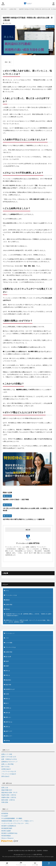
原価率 (7, 666)
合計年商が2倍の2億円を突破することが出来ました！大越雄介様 (23, 519)
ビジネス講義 (8, 642)
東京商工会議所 (6, 831)
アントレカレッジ (9, 633)
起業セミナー (8, 736)
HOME (5, 9)
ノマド (7, 638)
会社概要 (10, 850)
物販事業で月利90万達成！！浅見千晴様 (16, 499)
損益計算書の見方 (6, 790)
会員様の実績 (12, 9)
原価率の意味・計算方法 (8, 797)
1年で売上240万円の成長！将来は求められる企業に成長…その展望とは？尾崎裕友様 (28, 509)
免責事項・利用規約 (42, 850)
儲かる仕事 (8, 656)
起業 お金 (7, 712)
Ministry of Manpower (7, 838)
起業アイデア (8, 731)
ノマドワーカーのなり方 (8, 771)
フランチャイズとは (10, 647)
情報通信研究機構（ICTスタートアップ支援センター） (17, 821)
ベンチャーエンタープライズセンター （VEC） (15, 823)
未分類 (7, 694)
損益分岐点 (8, 680)
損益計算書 (8, 684)
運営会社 (7, 609)
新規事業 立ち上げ (10, 689)
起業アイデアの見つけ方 (8, 756)
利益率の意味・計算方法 (8, 795)
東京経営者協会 (6, 835)
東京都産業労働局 (6, 828)
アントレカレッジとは (11, 595)
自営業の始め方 (6, 769)
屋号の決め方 (5, 776)
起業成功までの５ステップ (9, 761)
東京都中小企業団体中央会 (9, 833)
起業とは (7, 726)
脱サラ (7, 703)
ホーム (7, 590)
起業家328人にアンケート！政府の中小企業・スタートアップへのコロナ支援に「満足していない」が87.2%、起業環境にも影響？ (28, 621)
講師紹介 (7, 600)
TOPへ (49, 863)
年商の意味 (4, 802)
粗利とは (7, 698)
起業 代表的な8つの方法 (9, 759)
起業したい (8, 717)
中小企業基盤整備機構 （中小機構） (12, 818)
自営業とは (8, 708)
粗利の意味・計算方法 (8, 800)
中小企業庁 (4, 816)
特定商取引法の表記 (19, 850)
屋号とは (7, 670)
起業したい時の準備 (7, 764)
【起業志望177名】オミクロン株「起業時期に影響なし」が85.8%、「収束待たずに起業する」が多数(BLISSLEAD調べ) (28, 614)
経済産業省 (4, 813)
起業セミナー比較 (6, 754)
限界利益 (7, 740)
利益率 (7, 661)
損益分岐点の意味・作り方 (9, 792)
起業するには (8, 722)
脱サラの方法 (5, 766)
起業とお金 (4, 787)
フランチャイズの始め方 (8, 774)
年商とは (7, 675)
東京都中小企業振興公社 (8, 826)
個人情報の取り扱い (31, 850)
